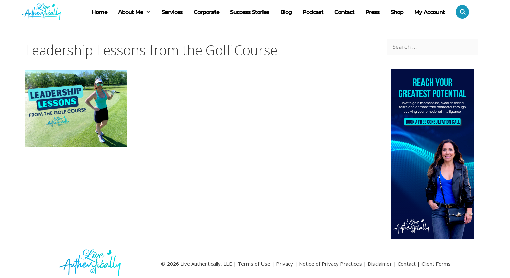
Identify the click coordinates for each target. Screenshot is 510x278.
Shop (397, 12)
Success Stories (249, 12)
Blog (286, 12)
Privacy (284, 263)
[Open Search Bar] (459, 12)
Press (372, 12)
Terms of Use (254, 263)
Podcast (313, 12)
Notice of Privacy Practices (330, 263)
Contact (344, 12)
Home (99, 12)
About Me (137, 12)
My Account (429, 12)
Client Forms (436, 263)
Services (172, 12)
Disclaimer (380, 263)
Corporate (206, 12)
